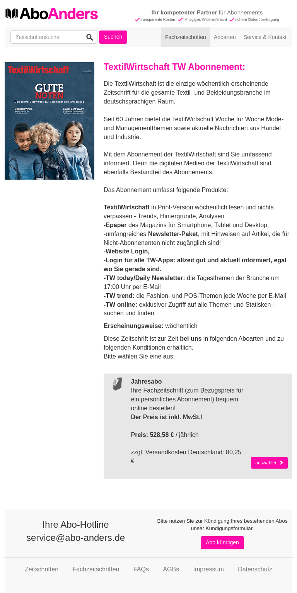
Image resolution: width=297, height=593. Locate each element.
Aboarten (225, 37)
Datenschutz (255, 569)
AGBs (171, 569)
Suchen (113, 37)
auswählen (269, 463)
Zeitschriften (41, 569)
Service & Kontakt (265, 37)
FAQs (141, 569)
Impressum (208, 569)
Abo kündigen (222, 542)
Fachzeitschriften (185, 37)
